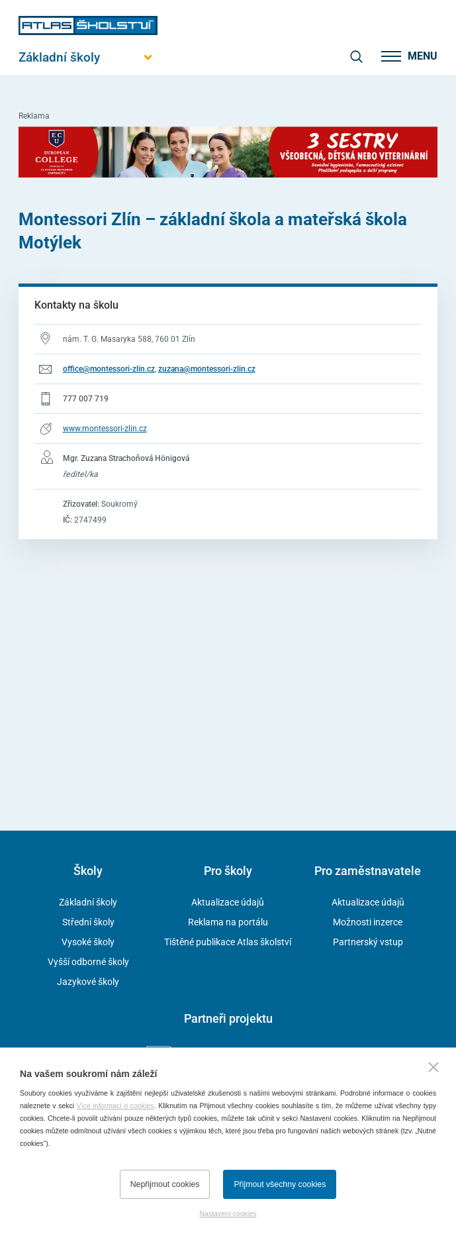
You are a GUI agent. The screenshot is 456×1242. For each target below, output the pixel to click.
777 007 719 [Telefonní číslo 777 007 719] (86, 398)
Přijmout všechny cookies (280, 1184)
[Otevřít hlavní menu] (88, 57)
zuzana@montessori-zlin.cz (206, 369)
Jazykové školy (88, 981)
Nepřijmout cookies (165, 1184)
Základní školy (88, 902)
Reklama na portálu (228, 922)
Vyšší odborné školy (88, 962)
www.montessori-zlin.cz (105, 428)
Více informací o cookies (115, 1106)
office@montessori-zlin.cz (109, 369)
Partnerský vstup (368, 942)
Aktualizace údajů (227, 902)
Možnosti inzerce (367, 922)
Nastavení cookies (227, 1213)
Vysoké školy (88, 942)
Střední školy (88, 922)
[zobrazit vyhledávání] (356, 56)
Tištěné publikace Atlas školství (227, 942)
